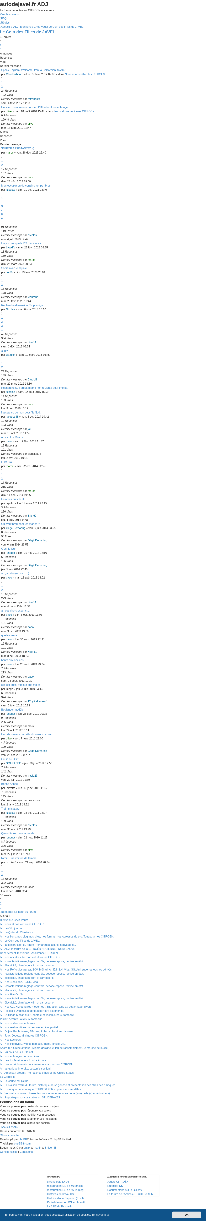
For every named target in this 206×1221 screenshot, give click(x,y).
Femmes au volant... (13, 499)
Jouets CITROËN (118, 1181)
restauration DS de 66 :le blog (65, 1190)
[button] (0, 49)
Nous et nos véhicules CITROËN (85, 74)
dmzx (27, 1147)
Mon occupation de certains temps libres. (26, 185)
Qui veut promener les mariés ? (20, 523)
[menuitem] (3, 18)
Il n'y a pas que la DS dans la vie (21, 243)
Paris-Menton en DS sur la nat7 (66, 1202)
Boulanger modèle (12, 709)
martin (37, 1147)
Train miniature (10, 808)
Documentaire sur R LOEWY (125, 1190)
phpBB (23, 1139)
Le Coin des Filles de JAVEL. (28, 32)
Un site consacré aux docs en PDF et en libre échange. (34, 107)
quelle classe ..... (11, 635)
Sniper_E (50, 1147)
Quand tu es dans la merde (17, 833)
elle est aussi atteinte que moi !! (20, 684)
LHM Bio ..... (8, 462)
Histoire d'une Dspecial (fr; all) (65, 1198)
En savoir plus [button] (100, 1214)
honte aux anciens (12, 660)
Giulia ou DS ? (10, 759)
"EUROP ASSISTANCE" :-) (17, 148)
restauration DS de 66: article (65, 1185)
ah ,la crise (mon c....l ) (15, 573)
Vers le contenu (9, 14)
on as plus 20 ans (12, 437)
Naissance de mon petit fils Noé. (21, 412)
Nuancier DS (115, 1185)
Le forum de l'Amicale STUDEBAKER (130, 1194)
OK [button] (187, 1214)
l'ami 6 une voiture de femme (18, 858)
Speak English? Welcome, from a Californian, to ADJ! (33, 70)
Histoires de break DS (60, 1194)
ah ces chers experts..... (15, 610)
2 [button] (1, 45)
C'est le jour (8, 548)
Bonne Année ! (10, 783)
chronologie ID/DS (58, 1181)
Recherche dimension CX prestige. (22, 305)
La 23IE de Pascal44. (60, 1206)
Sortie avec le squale (14, 268)
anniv (4, 350)
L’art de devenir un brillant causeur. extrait (26, 734)
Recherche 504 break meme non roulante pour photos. (34, 387)
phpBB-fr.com (22, 1143)
